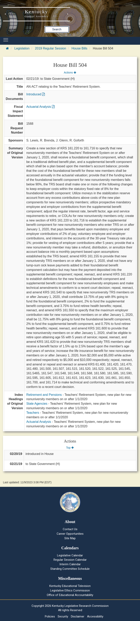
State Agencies (36, 403)
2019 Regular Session (50, 48)
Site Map (70, 538)
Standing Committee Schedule (70, 569)
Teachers (32, 412)
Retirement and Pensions (44, 394)
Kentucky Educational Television (70, 586)
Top (70, 447)
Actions (70, 72)
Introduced (35, 94)
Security (63, 616)
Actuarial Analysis (40, 106)
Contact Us (70, 529)
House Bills (79, 48)
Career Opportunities (70, 533)
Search (56, 29)
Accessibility (95, 616)
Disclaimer (77, 616)
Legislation (22, 48)
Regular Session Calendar (70, 560)
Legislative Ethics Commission (70, 590)
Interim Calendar (70, 564)
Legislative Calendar (70, 555)
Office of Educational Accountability (70, 595)
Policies (50, 616)
